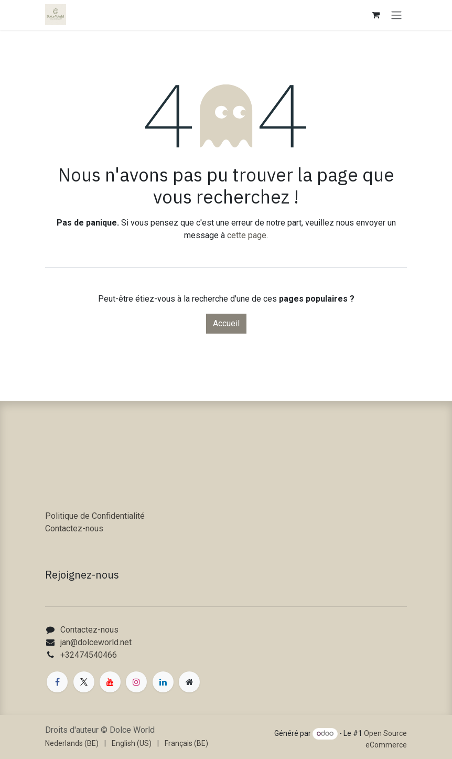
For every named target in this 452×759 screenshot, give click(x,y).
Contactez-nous (74, 528)
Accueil (226, 323)
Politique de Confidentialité (95, 516)
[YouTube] (110, 681)
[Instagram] (136, 681)
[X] (83, 681)
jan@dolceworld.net (96, 642)
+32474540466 (88, 655)
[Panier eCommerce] (375, 14)
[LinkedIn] (163, 681)
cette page (246, 235)
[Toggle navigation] (396, 15)
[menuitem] (72, 743)
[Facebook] (57, 681)
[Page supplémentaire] (189, 681)
